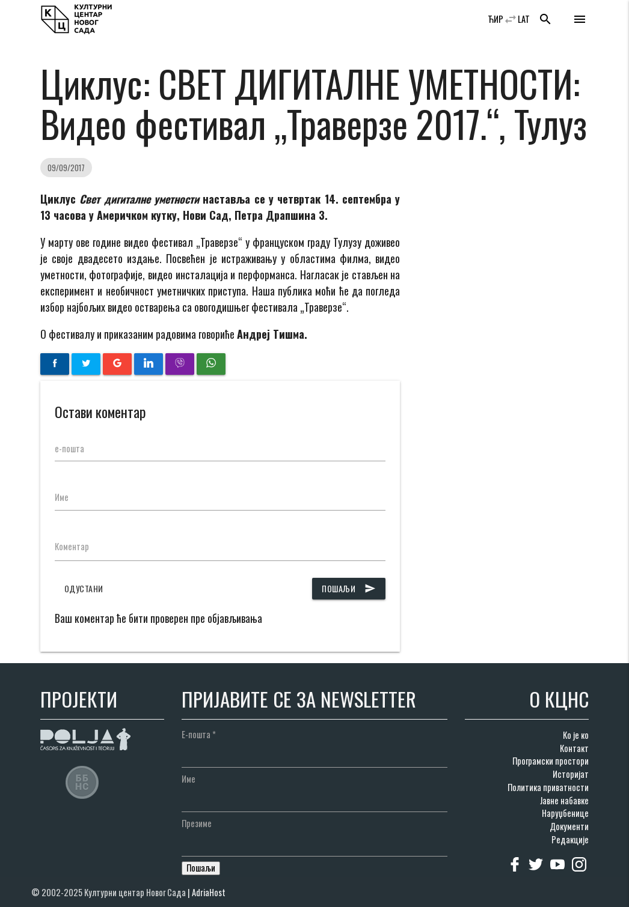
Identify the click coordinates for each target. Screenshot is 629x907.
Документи (569, 826)
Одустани (83, 588)
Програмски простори (550, 760)
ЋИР (495, 19)
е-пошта (69, 448)
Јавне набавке (564, 800)
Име (62, 497)
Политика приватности (548, 787)
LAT (524, 19)
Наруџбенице (565, 813)
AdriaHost (209, 892)
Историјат (571, 774)
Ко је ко (576, 735)
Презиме (197, 823)
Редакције (570, 839)
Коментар (72, 546)
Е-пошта (199, 734)
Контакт (574, 748)
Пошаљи (349, 588)
